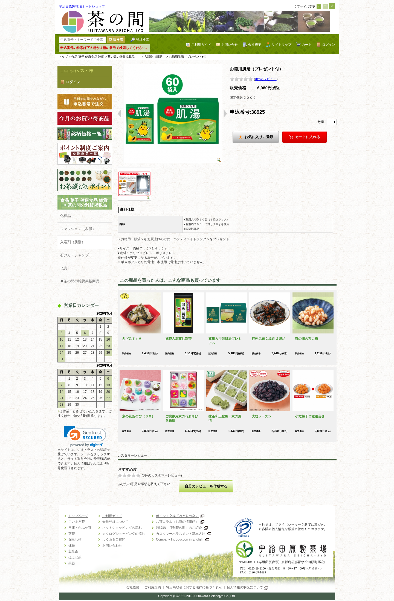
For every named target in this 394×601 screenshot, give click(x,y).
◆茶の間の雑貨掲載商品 (79, 281)
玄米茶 (73, 551)
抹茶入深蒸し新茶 (178, 339)
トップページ (78, 516)
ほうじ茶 (75, 557)
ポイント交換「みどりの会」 (180, 516)
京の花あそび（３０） (138, 416)
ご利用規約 (152, 587)
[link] (85, 436)
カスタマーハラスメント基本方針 (183, 534)
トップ (63, 56)
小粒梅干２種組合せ (310, 416)
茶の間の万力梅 (306, 339)
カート (307, 44)
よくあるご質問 (113, 539)
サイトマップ (281, 44)
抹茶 (71, 545)
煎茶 (71, 534)
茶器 (71, 563)
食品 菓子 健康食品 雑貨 (87, 56)
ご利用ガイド (201, 44)
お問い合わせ (112, 545)
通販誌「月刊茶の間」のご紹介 (182, 528)
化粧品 (65, 216)
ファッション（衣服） (78, 229)
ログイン (328, 44)
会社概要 (254, 44)
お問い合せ (229, 44)
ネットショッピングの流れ (122, 528)
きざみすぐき (132, 339)
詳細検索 (142, 39)
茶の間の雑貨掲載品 (124, 56)
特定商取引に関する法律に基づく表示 (194, 587)
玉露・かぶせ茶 (79, 528)
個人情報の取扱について (247, 587)
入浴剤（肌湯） (154, 56)
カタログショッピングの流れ (123, 534)
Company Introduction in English (182, 539)
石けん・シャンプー (76, 255)
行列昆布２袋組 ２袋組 (268, 339)
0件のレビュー (266, 79)
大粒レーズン (261, 416)
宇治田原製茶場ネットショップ (82, 6)
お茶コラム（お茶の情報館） (180, 522)
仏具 (63, 268)
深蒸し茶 (75, 539)
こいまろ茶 (76, 522)
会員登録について (115, 522)
